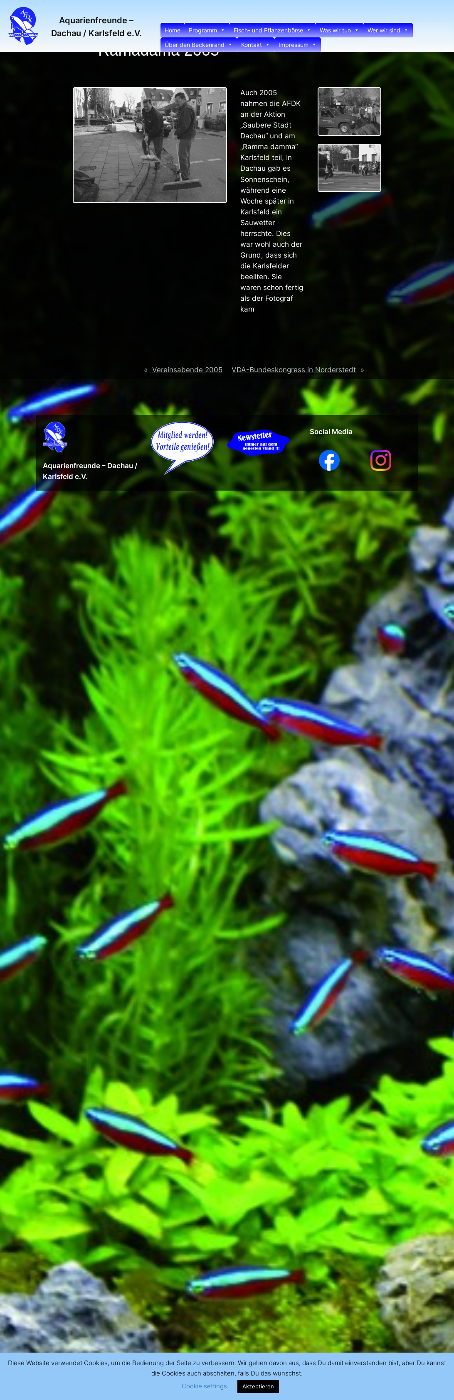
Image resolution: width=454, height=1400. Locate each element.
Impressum (298, 44)
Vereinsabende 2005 (187, 370)
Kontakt (255, 44)
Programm (207, 30)
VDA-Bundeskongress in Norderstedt (294, 370)
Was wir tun (339, 30)
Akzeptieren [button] (258, 1386)
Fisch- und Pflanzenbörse (272, 30)
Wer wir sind (388, 30)
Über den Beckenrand (199, 44)
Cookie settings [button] (204, 1386)
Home (172, 30)
